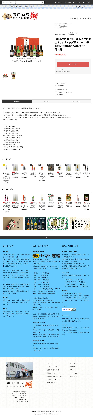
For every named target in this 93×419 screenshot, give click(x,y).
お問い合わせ (80, 7)
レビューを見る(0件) (61, 83)
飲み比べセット (62, 25)
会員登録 (67, 2)
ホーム (4, 7)
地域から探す (27, 7)
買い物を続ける (59, 94)
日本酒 (60, 23)
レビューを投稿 (59, 85)
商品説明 (17, 101)
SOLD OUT (73, 64)
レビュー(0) (76, 101)
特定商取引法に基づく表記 (63, 71)
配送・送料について (53, 370)
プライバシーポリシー (53, 379)
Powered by (46, 414)
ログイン (76, 2)
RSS (48, 383)
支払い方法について (53, 366)
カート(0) (86, 2)
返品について (59, 69)
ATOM (53, 383)
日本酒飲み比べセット (67, 23)
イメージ (46, 101)
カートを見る (73, 373)
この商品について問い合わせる (63, 92)
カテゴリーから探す (14, 7)
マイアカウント (74, 363)
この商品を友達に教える (62, 89)
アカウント (58, 2)
